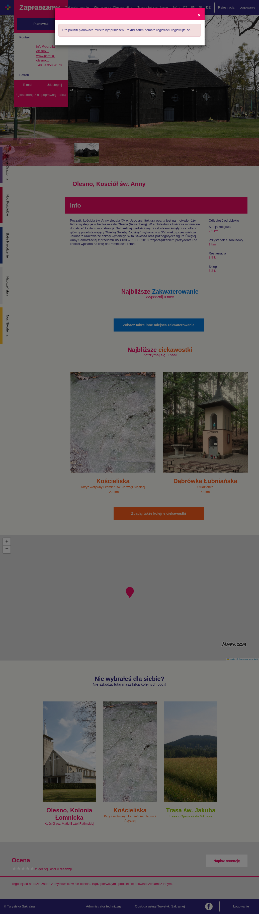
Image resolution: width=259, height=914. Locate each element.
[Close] (199, 15)
